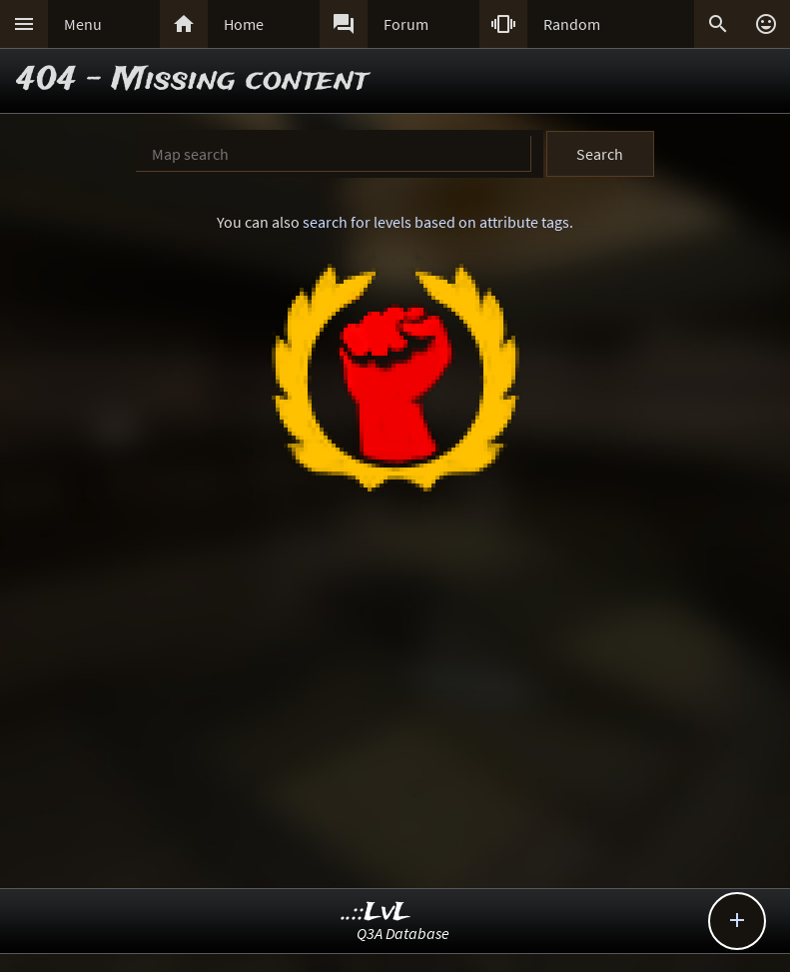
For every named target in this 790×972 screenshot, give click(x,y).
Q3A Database (403, 933)
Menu (83, 24)
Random (571, 24)
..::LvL (376, 912)
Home (244, 24)
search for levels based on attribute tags (436, 222)
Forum (406, 24)
